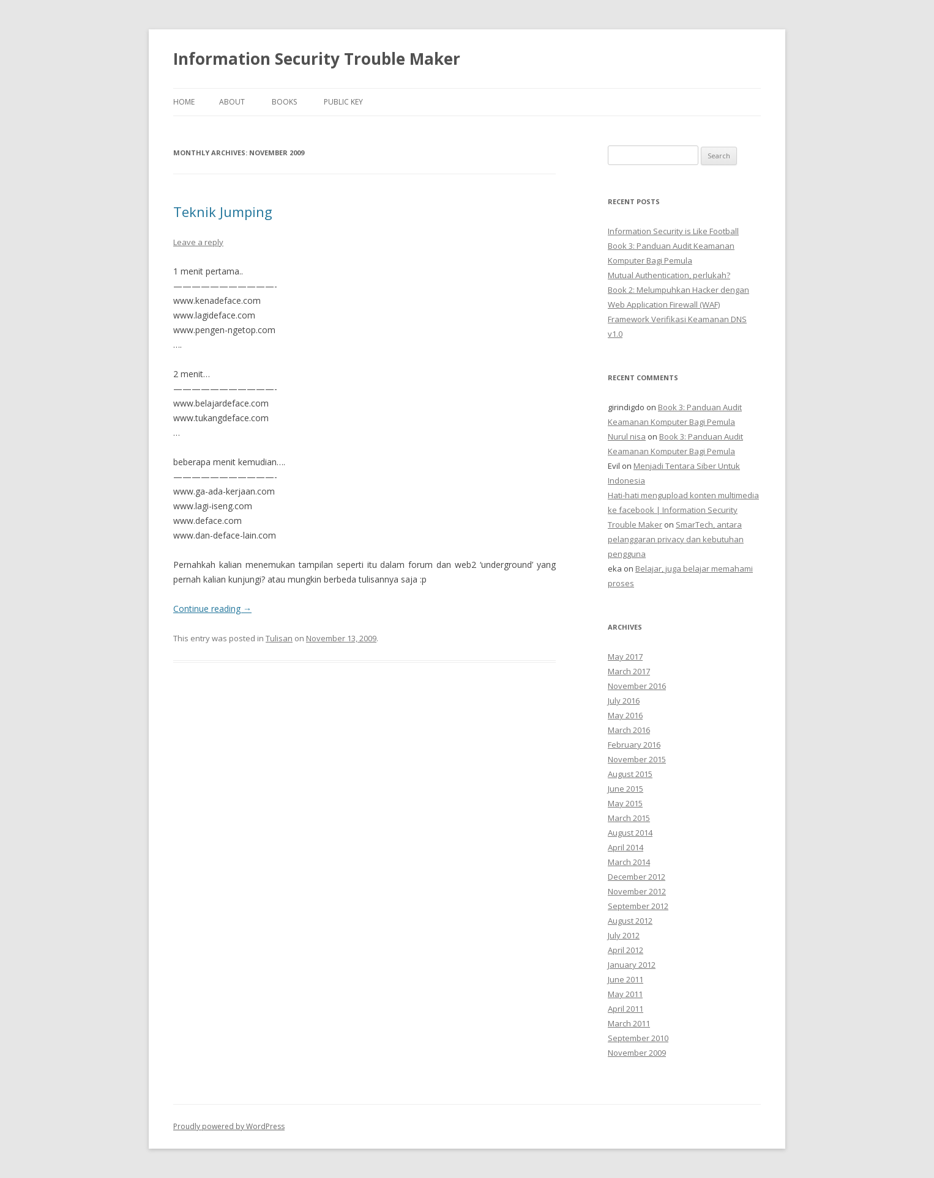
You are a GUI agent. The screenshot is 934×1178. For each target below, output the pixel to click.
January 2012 (632, 964)
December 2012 (636, 876)
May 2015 (625, 803)
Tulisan (279, 638)
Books (284, 102)
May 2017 (625, 656)
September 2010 (638, 1038)
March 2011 (629, 1023)
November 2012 (637, 891)
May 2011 (625, 993)
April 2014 (625, 847)
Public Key (343, 102)
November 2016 (637, 685)
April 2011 (625, 1008)
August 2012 (630, 920)
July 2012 (624, 935)
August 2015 (630, 773)
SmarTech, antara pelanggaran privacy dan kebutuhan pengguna (676, 539)
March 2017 (629, 671)
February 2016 (634, 744)
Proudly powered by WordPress (229, 1126)
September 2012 (638, 905)
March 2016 (629, 729)
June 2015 (625, 788)
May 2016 (625, 715)
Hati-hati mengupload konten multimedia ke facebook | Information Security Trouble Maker (683, 510)
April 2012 (625, 949)
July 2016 (624, 700)
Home (184, 102)
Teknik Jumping (222, 211)
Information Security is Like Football (673, 231)
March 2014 (629, 861)
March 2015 (629, 817)
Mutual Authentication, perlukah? (669, 275)
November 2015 (637, 759)
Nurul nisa (627, 436)
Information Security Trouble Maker (316, 59)
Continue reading (212, 608)
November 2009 (637, 1052)
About (232, 102)
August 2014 (630, 832)
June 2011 (625, 979)
